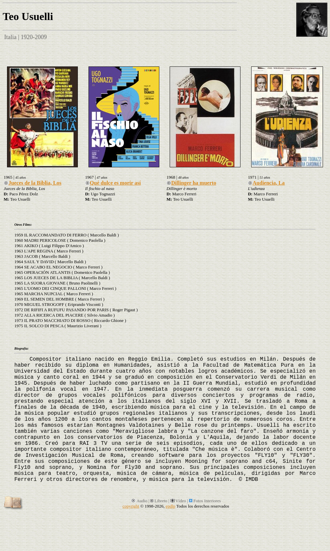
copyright (131, 506)
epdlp (170, 506)
